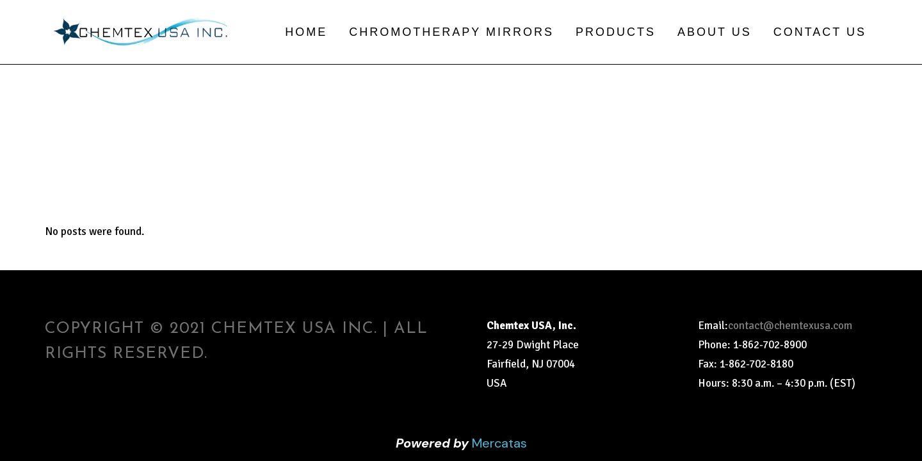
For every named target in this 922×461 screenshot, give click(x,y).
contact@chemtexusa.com (790, 325)
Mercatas (499, 443)
